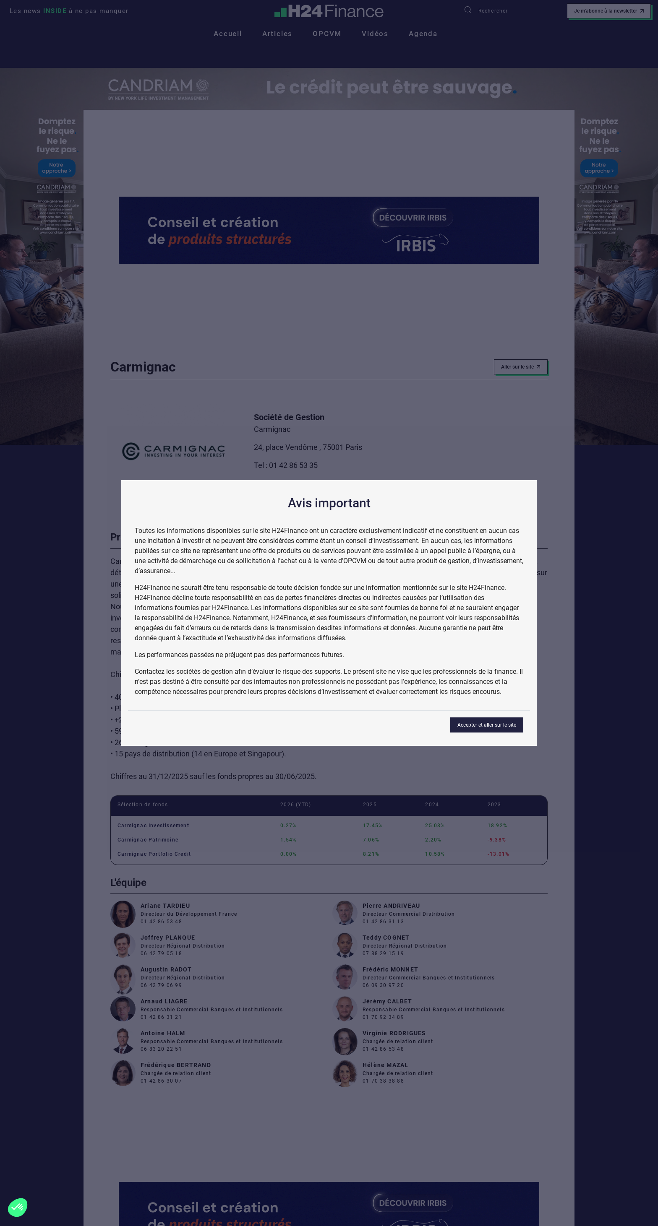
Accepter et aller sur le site (486, 725)
